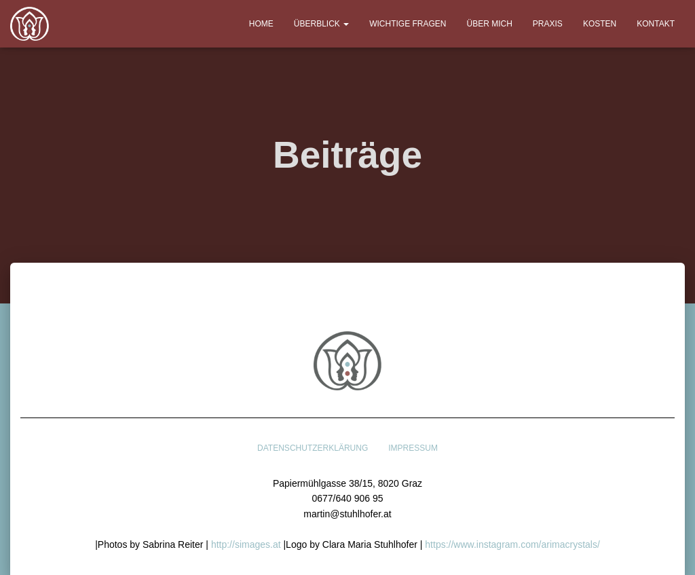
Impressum (413, 448)
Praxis (548, 24)
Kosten (599, 24)
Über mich (489, 24)
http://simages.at (246, 544)
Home (261, 24)
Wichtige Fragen (407, 24)
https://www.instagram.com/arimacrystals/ (512, 544)
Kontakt (656, 24)
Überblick (321, 24)
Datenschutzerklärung (312, 448)
